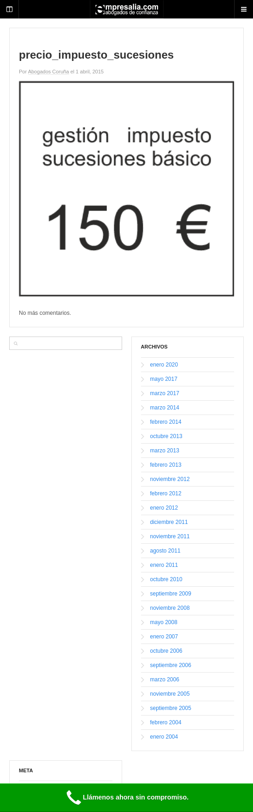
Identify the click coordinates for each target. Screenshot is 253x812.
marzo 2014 (164, 407)
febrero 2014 (166, 422)
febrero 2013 (166, 465)
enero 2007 (164, 636)
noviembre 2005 (170, 694)
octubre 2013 (166, 436)
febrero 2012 (166, 493)
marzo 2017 (164, 393)
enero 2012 (164, 508)
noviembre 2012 (170, 479)
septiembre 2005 (170, 708)
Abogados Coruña (48, 71)
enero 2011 (164, 565)
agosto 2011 (165, 550)
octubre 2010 (166, 579)
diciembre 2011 (169, 522)
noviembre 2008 (170, 608)
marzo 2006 (164, 679)
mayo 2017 (163, 379)
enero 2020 (164, 364)
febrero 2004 (166, 722)
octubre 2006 (166, 651)
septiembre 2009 (170, 593)
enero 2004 (164, 737)
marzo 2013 (164, 450)
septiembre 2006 (170, 665)
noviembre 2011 (170, 536)
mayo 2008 (163, 622)
